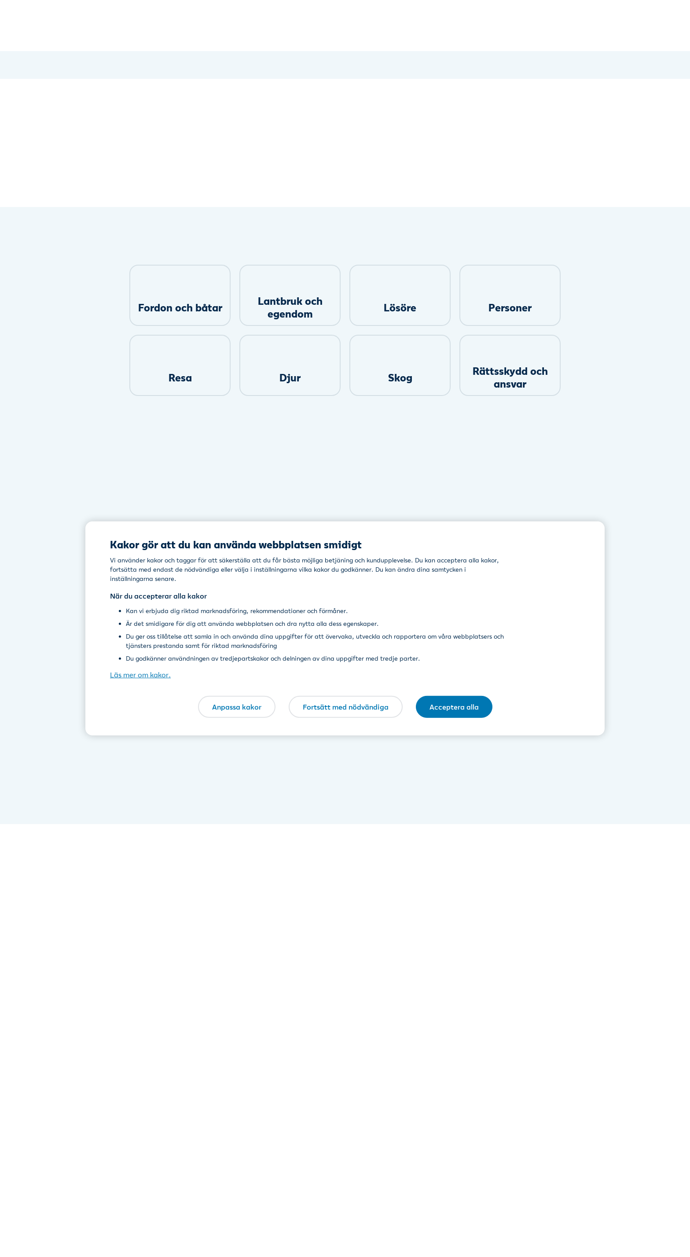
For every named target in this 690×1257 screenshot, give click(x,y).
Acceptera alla (454, 706)
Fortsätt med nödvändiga (346, 706)
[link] (180, 295)
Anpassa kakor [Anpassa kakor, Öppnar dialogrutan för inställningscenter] (236, 706)
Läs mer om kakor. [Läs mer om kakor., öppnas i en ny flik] (140, 674)
